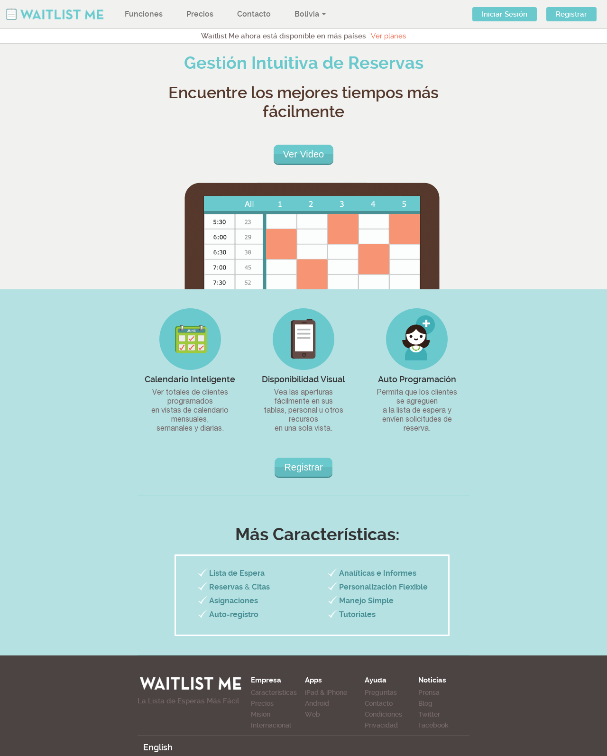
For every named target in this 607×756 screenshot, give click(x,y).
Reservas (226, 586)
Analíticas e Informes (377, 573)
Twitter (429, 714)
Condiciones (383, 714)
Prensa (429, 692)
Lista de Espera (237, 573)
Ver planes (388, 36)
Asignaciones (233, 600)
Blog (425, 703)
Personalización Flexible (383, 586)
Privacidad (381, 725)
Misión (260, 714)
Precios (199, 13)
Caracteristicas (274, 692)
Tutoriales (357, 614)
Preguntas (381, 692)
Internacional (271, 725)
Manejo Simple (366, 600)
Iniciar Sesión (504, 14)
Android (317, 703)
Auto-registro (233, 614)
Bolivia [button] (310, 13)
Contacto (254, 13)
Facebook (433, 725)
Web (312, 714)
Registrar (571, 14)
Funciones (144, 13)
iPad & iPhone (326, 692)
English (158, 747)
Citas (261, 586)
